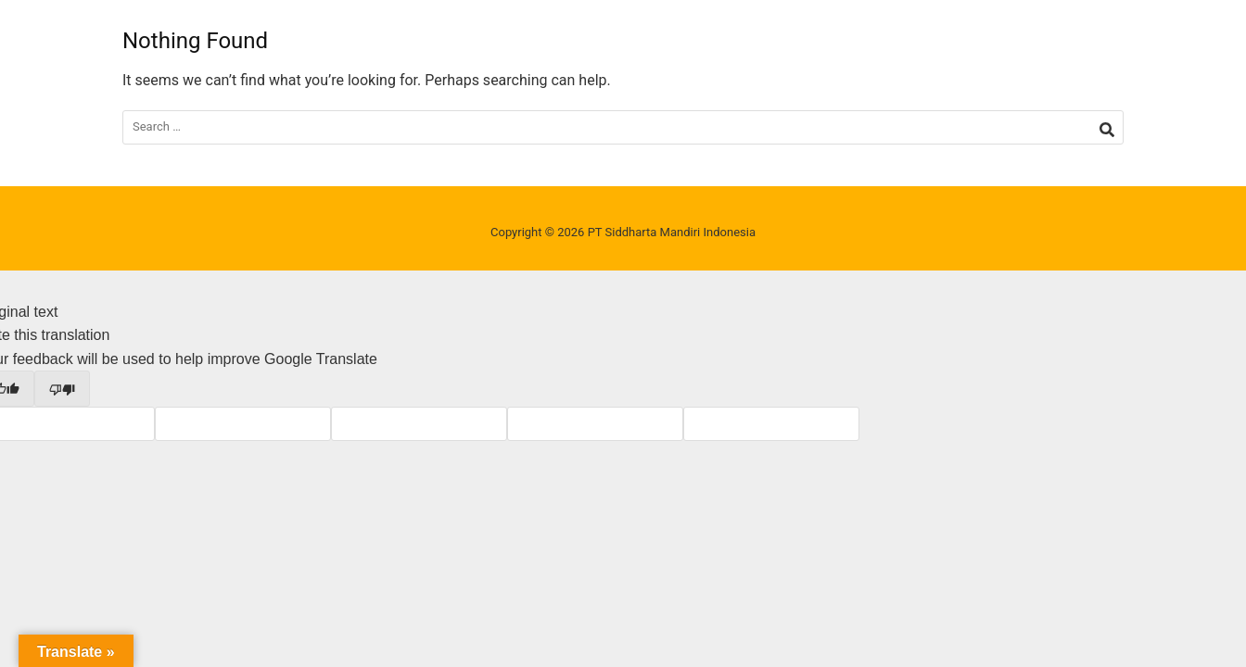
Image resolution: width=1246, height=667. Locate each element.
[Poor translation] (62, 388)
